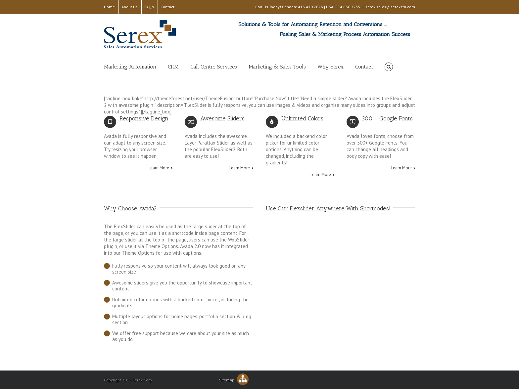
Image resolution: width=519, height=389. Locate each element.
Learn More (159, 168)
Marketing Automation (130, 67)
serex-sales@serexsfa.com (390, 6)
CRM (173, 67)
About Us (129, 6)
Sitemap (234, 379)
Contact (167, 6)
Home (109, 6)
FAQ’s (149, 6)
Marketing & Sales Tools (277, 67)
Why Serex (330, 67)
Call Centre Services (213, 67)
